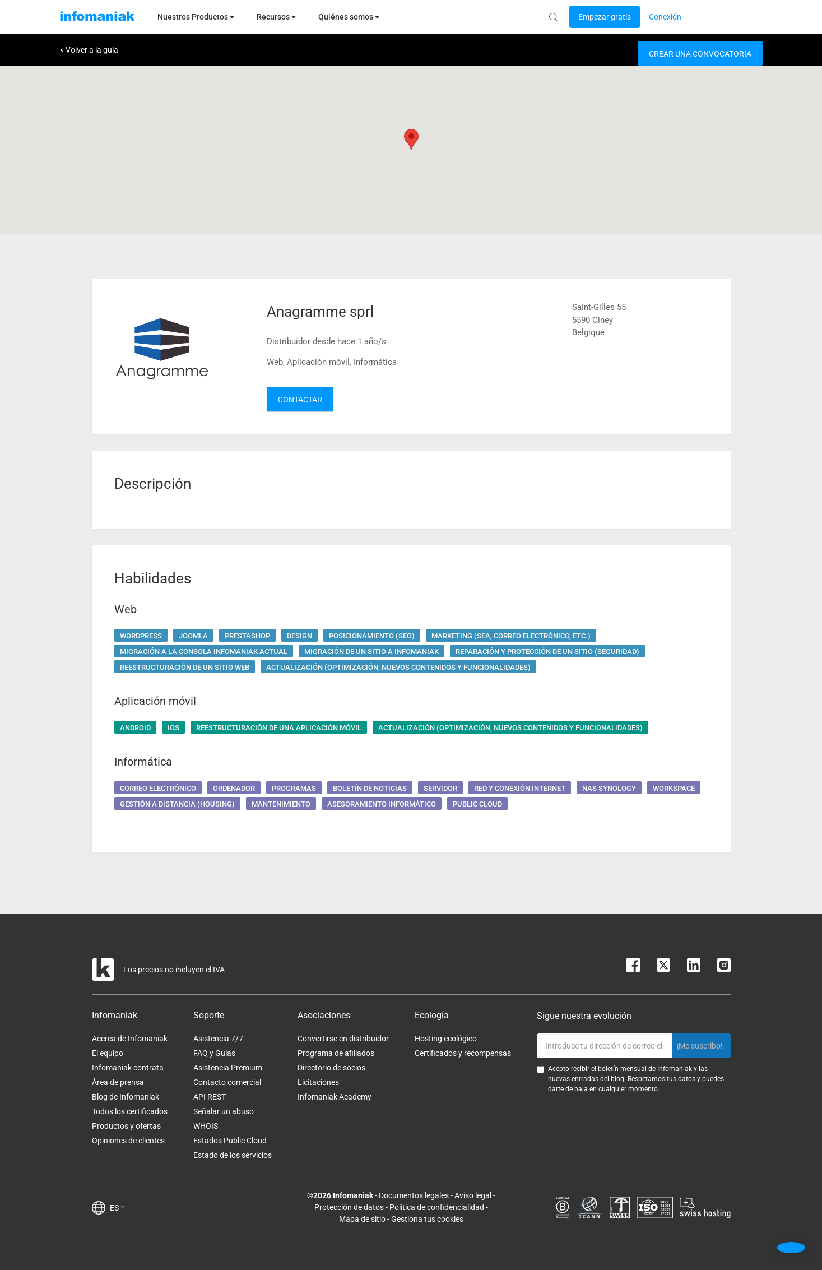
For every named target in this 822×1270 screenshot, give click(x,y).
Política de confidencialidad (436, 1207)
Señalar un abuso (223, 1111)
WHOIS (205, 1125)
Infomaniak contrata (128, 1067)
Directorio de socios (331, 1067)
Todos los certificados (130, 1111)
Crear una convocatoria (700, 53)
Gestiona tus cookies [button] (427, 1219)
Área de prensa (118, 1082)
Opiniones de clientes (128, 1140)
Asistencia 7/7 (218, 1038)
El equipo (107, 1053)
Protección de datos (349, 1207)
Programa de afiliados (336, 1053)
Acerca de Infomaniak (130, 1038)
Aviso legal (472, 1195)
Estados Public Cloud (230, 1140)
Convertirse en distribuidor (343, 1038)
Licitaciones (318, 1082)
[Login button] (604, 17)
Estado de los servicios (232, 1155)
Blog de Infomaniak (125, 1096)
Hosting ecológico (446, 1038)
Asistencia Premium (227, 1067)
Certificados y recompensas (463, 1053)
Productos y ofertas (126, 1125)
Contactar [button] (300, 399)
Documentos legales (414, 1195)
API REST (209, 1096)
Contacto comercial (227, 1082)
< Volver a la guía (89, 49)
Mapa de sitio (362, 1219)
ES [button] (117, 1207)
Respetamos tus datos (662, 1079)
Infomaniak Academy (334, 1096)
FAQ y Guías (214, 1053)
